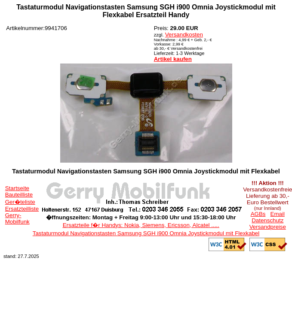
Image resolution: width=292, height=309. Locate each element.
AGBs (258, 214)
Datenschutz (267, 220)
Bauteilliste (19, 194)
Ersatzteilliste (22, 209)
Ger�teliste (20, 202)
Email (277, 214)
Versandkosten (184, 34)
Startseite (17, 188)
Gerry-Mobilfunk (17, 218)
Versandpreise (267, 227)
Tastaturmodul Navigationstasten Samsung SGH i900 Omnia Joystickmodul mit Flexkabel (146, 233)
